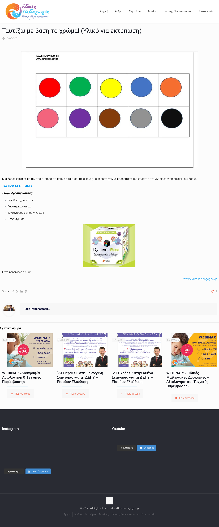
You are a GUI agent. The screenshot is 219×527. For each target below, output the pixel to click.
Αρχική (67, 514)
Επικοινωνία (148, 514)
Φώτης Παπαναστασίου (125, 514)
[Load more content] (126, 444)
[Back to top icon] (109, 500)
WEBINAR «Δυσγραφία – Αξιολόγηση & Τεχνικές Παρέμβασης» (22, 377)
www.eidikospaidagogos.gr (200, 279)
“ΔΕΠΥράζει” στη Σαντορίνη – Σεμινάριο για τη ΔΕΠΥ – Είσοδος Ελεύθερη (81, 377)
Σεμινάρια (90, 514)
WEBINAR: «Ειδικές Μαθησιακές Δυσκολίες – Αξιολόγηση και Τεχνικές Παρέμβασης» (187, 379)
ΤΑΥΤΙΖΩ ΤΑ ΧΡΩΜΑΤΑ (17, 186)
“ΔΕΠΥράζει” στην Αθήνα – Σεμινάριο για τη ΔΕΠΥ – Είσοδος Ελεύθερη (134, 377)
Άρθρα (78, 514)
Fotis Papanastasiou (37, 309)
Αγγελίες (104, 514)
